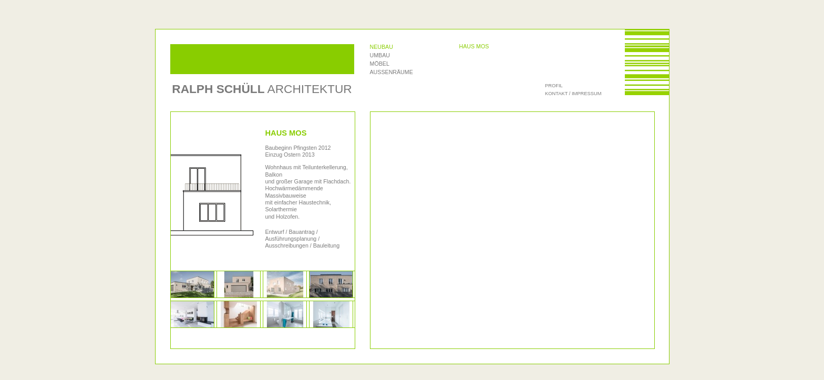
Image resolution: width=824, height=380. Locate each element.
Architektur (262, 89)
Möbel (379, 63)
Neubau (381, 47)
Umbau (380, 55)
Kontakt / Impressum (573, 93)
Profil (554, 85)
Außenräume (391, 72)
